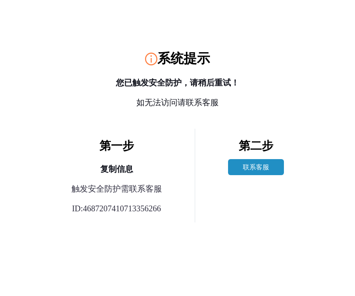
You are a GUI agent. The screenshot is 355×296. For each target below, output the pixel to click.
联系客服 (256, 167)
